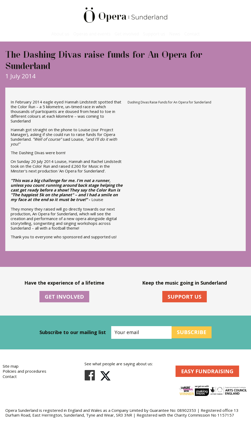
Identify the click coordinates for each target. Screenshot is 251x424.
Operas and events (92, 34)
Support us (154, 34)
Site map (11, 366)
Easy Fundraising (207, 371)
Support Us (184, 296)
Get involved (127, 34)
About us (60, 34)
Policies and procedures (24, 371)
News (174, 34)
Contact (192, 34)
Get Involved (64, 296)
